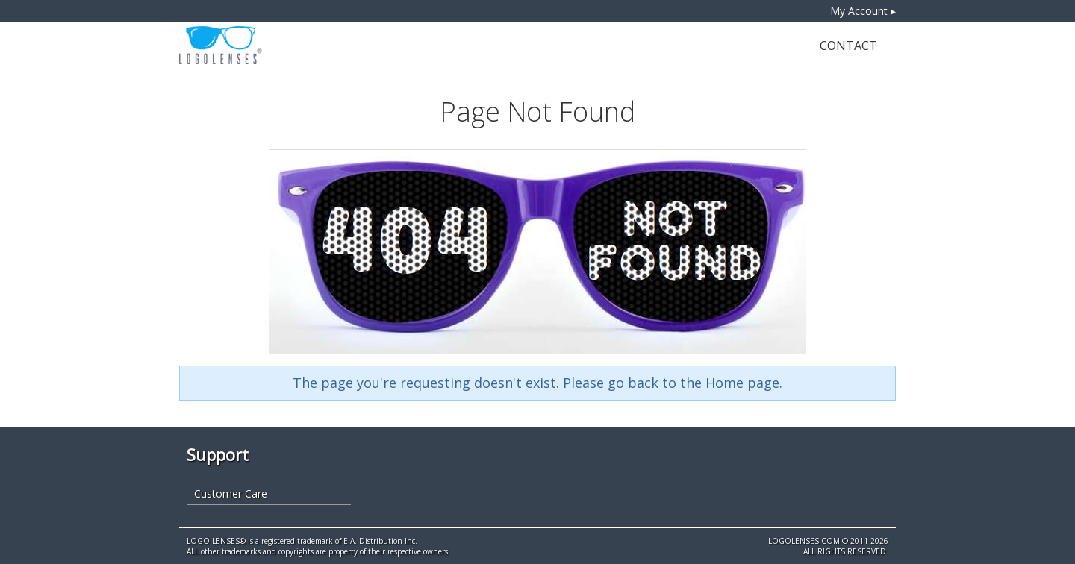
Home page (742, 383)
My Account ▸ (863, 11)
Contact (848, 45)
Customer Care (230, 493)
